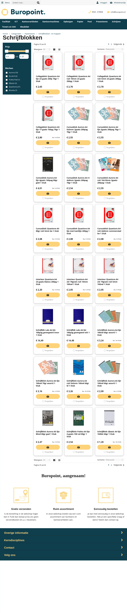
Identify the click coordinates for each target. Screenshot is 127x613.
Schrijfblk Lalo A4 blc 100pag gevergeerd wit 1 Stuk (78, 372)
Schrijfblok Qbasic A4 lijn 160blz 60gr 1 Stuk (109, 485)
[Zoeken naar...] (38, 3)
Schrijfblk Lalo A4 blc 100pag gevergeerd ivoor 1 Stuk (47, 372)
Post (90, 21)
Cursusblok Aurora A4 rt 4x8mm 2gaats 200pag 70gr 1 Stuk (78, 200)
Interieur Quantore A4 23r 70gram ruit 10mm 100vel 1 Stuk (77, 314)
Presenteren (102, 21)
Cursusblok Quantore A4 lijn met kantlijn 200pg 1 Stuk (78, 257)
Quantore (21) (14, 86)
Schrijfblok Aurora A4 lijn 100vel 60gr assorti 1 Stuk (109, 372)
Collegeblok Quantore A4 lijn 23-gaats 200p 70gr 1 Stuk (48, 85)
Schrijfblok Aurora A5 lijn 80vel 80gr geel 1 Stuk (48, 485)
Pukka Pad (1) (14, 79)
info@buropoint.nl (118, 12)
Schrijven (116, 21)
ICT (16, 21)
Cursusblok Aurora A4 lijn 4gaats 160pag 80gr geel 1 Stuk (46, 200)
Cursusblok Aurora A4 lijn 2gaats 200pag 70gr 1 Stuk (108, 142)
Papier (80, 21)
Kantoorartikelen (30, 21)
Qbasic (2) (13, 83)
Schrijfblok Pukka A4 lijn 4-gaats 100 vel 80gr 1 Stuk (78, 486)
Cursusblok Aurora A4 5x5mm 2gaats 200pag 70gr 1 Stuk (77, 142)
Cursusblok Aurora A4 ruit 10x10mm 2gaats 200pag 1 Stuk (107, 200)
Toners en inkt (9, 26)
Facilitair (6, 21)
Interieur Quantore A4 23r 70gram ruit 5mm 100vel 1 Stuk (107, 314)
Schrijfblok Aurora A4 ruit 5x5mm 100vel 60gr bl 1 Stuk (78, 429)
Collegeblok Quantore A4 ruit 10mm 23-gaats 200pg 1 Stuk (78, 85)
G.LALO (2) (13, 76)
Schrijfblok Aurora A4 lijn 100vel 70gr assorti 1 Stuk (48, 429)
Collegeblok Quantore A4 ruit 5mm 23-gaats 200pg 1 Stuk (109, 85)
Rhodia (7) (13, 90)
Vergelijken (49, 103)
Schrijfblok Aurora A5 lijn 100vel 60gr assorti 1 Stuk (109, 429)
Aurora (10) (13, 72)
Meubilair (24, 26)
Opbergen (68, 21)
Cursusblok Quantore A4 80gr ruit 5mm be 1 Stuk (47, 256)
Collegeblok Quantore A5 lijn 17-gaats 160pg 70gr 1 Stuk (48, 142)
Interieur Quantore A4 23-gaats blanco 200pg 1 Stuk (47, 314)
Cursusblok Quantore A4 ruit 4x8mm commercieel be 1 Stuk (109, 257)
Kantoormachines (50, 21)
